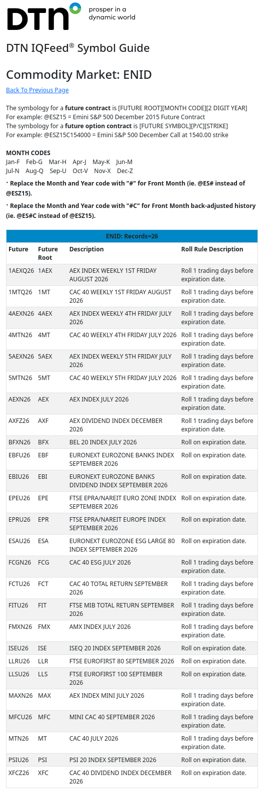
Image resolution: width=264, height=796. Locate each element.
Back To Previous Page (37, 90)
